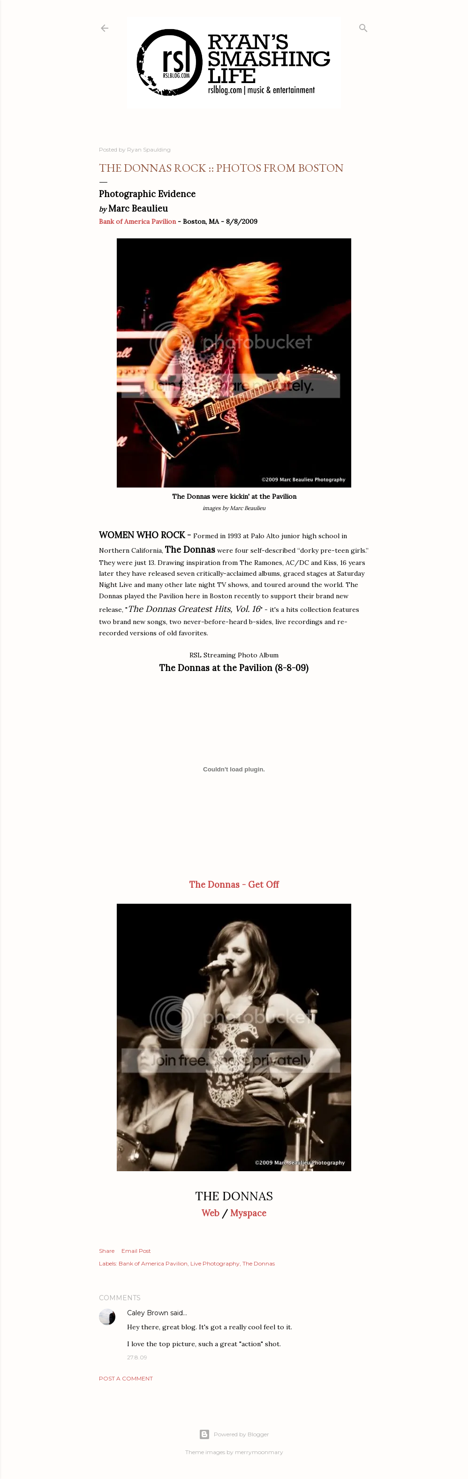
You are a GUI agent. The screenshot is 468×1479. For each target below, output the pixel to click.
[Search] (363, 26)
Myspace (248, 1213)
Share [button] (106, 1250)
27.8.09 (137, 1357)
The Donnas (258, 1263)
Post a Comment (126, 1378)
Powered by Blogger (234, 1434)
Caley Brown (147, 1313)
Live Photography (215, 1263)
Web (210, 1213)
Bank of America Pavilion (137, 221)
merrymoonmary (259, 1452)
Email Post (136, 1250)
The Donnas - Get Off (234, 884)
